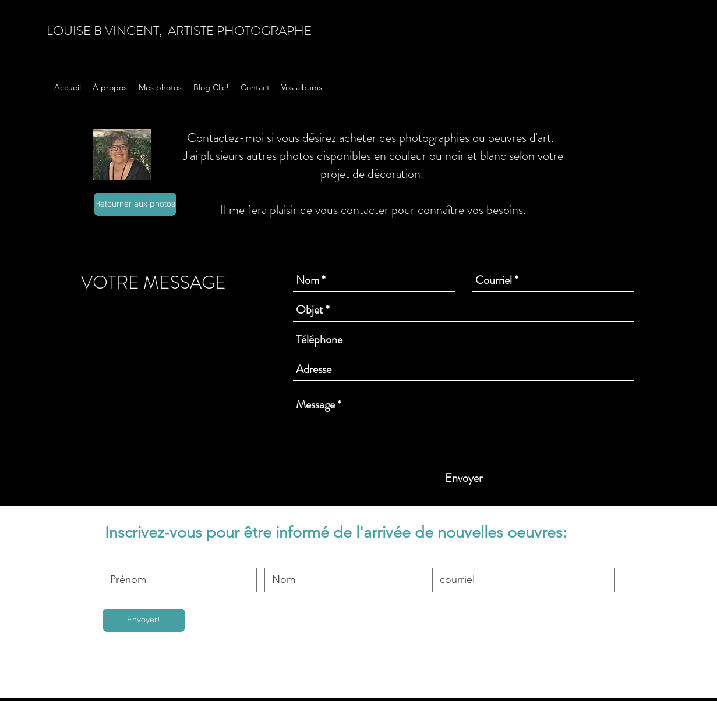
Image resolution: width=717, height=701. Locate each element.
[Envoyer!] (144, 620)
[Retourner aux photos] (135, 204)
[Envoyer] (463, 478)
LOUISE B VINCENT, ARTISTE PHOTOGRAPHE (179, 31)
